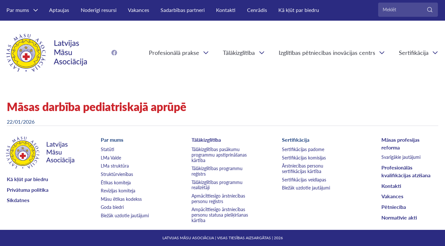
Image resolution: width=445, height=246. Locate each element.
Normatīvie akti (399, 217)
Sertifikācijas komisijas (304, 157)
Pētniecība (393, 207)
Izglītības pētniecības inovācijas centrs (327, 52)
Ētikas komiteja (116, 182)
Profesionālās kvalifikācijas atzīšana (405, 171)
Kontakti (225, 10)
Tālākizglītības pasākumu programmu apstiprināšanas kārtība (219, 155)
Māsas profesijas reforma (400, 143)
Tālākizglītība (239, 52)
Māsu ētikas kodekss (121, 199)
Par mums (17, 10)
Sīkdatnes (18, 200)
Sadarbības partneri (182, 10)
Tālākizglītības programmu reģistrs (217, 171)
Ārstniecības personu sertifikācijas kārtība (302, 168)
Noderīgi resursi (99, 10)
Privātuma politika (27, 190)
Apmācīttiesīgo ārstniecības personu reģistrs (218, 198)
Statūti (107, 149)
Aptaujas (59, 10)
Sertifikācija (295, 140)
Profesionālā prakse (174, 52)
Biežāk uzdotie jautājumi (125, 215)
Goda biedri (112, 207)
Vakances (138, 10)
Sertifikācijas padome (303, 149)
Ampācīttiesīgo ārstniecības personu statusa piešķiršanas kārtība (219, 215)
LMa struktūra (115, 166)
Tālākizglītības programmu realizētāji (217, 184)
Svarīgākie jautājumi (400, 157)
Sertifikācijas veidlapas (304, 179)
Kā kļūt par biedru (298, 10)
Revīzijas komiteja (118, 190)
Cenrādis (257, 10)
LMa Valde (111, 157)
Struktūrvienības (117, 174)
